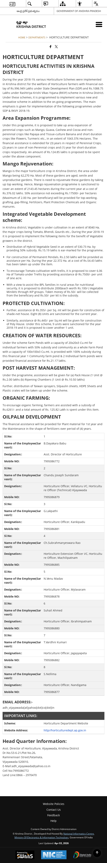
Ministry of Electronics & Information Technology (41, 837)
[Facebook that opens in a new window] (50, 46)
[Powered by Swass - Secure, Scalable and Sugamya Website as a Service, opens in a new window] (25, 855)
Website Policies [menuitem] (53, 804)
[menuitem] (12, 3)
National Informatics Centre (78, 833)
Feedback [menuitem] (53, 815)
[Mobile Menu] (98, 24)
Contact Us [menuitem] (53, 809)
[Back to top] (97, 853)
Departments (36, 37)
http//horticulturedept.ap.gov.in (65, 730)
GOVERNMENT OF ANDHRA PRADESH (79, 11)
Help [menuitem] (53, 821)
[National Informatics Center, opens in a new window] (53, 855)
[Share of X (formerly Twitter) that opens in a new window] (56, 46)
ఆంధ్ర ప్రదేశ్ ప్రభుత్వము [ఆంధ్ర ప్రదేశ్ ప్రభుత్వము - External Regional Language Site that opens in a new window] (28, 11)
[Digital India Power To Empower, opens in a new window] (82, 855)
